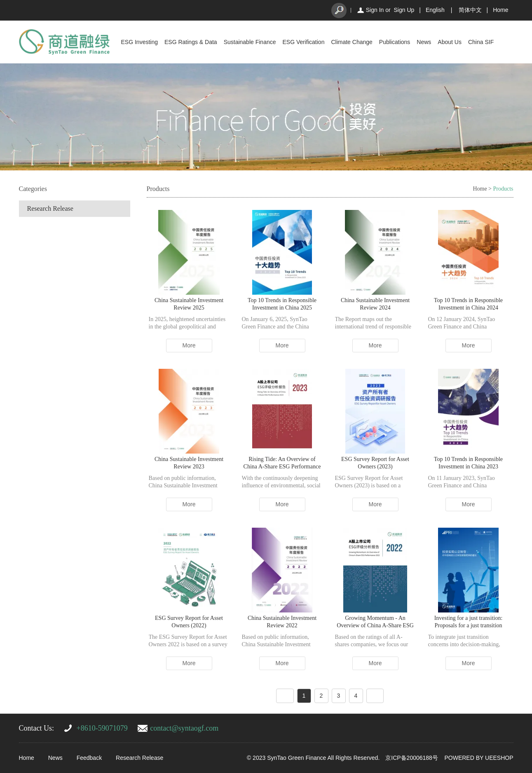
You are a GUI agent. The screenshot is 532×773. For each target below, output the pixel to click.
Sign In (375, 10)
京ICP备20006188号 (411, 757)
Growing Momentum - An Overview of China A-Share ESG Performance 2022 (375, 625)
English (435, 10)
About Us (450, 42)
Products (503, 189)
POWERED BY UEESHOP (478, 757)
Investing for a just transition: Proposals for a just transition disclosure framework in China (468, 625)
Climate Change (351, 42)
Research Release (50, 208)
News (424, 42)
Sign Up (404, 10)
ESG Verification (304, 42)
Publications (394, 42)
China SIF (481, 42)
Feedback (89, 757)
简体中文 (470, 10)
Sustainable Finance (250, 42)
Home (500, 10)
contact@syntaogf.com (184, 728)
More (189, 345)
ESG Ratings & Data (190, 42)
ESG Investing (139, 42)
